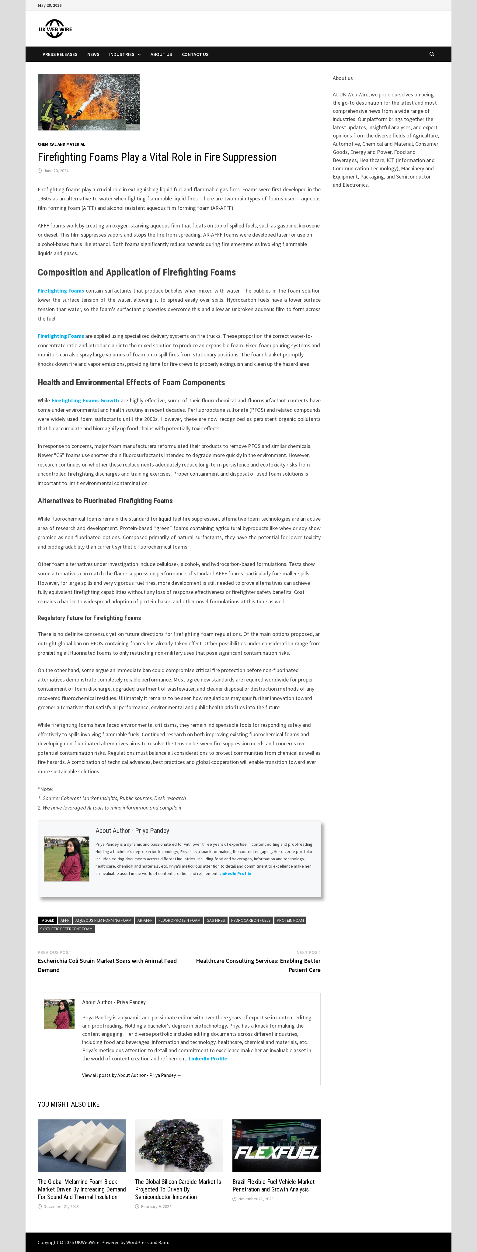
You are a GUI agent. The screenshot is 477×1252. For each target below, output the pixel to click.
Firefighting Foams (61, 335)
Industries (121, 54)
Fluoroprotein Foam (179, 920)
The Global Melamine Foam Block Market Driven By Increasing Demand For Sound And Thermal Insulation (82, 1189)
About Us (161, 54)
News (93, 54)
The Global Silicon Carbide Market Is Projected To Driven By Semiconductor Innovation (178, 1189)
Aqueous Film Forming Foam (103, 920)
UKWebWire (87, 1242)
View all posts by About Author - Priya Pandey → (132, 1075)
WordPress (137, 1242)
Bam (163, 1242)
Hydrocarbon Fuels (251, 920)
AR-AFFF (145, 920)
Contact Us (195, 54)
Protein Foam (290, 920)
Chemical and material (61, 144)
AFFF (65, 920)
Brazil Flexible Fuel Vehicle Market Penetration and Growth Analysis (273, 1185)
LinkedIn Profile (235, 873)
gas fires (216, 920)
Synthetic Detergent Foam (66, 928)
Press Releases (60, 54)
